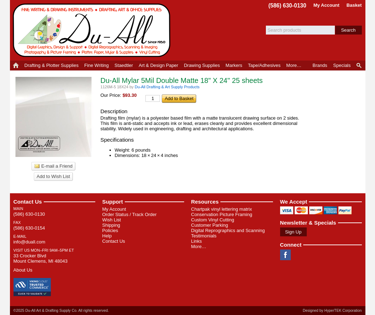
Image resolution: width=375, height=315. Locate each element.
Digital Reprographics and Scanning (228, 230)
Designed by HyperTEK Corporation (332, 311)
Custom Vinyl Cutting (212, 219)
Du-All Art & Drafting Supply (93, 30)
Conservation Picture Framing (221, 214)
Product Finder (359, 65)
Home (16, 65)
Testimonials (204, 235)
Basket (354, 5)
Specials (341, 65)
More (293, 65)
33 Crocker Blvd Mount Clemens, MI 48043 (41, 258)
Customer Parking (209, 225)
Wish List (111, 219)
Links (196, 241)
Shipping (111, 225)
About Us (23, 270)
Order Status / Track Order (129, 214)
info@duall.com (29, 242)
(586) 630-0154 (29, 228)
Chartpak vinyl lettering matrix (221, 209)
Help (107, 235)
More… (199, 246)
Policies (110, 230)
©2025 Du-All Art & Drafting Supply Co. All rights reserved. (61, 311)
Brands (319, 65)
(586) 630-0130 (287, 5)
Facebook (285, 255)
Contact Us (28, 202)
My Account (326, 5)
